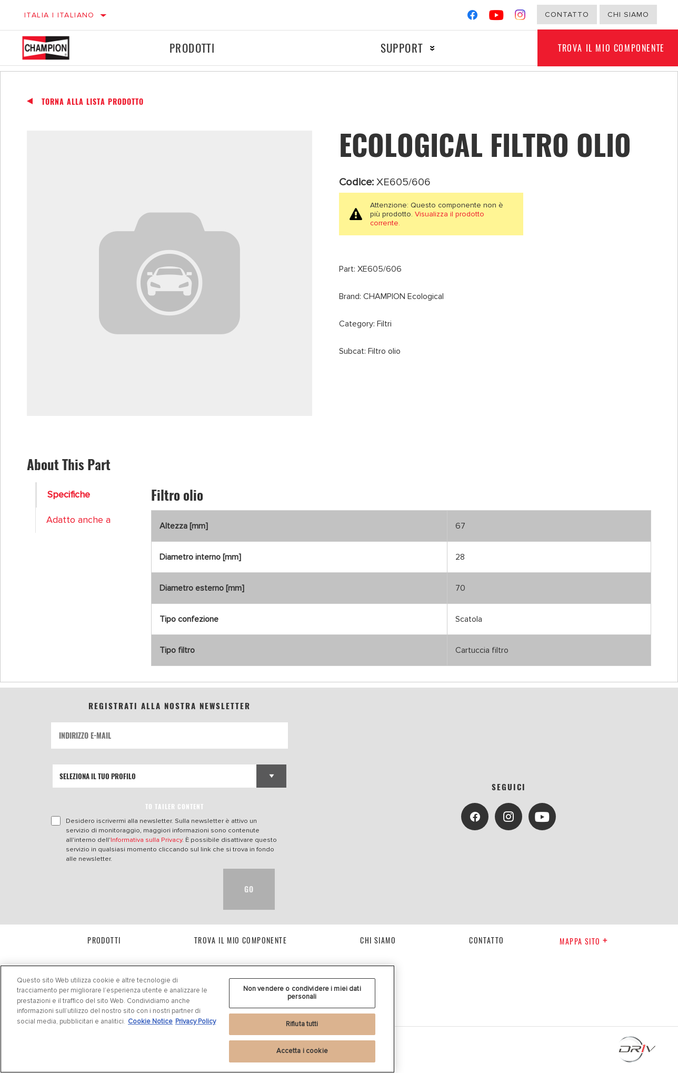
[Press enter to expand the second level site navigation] (431, 48)
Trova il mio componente (240, 940)
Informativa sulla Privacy (146, 840)
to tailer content (174, 806)
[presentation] (131, 889)
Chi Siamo (628, 14)
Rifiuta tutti (302, 1024)
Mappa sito (584, 941)
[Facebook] (472, 17)
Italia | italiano (59, 15)
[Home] (54, 48)
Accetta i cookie (302, 1051)
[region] (197, 1019)
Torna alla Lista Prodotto (93, 101)
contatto (486, 940)
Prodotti (192, 47)
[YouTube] (496, 17)
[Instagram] (520, 17)
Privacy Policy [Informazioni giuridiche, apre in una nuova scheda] (195, 1021)
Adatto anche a (78, 519)
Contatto (567, 14)
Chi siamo (378, 940)
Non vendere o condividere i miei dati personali (302, 993)
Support (401, 47)
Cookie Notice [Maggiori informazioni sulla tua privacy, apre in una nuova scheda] (150, 1021)
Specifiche (68, 494)
